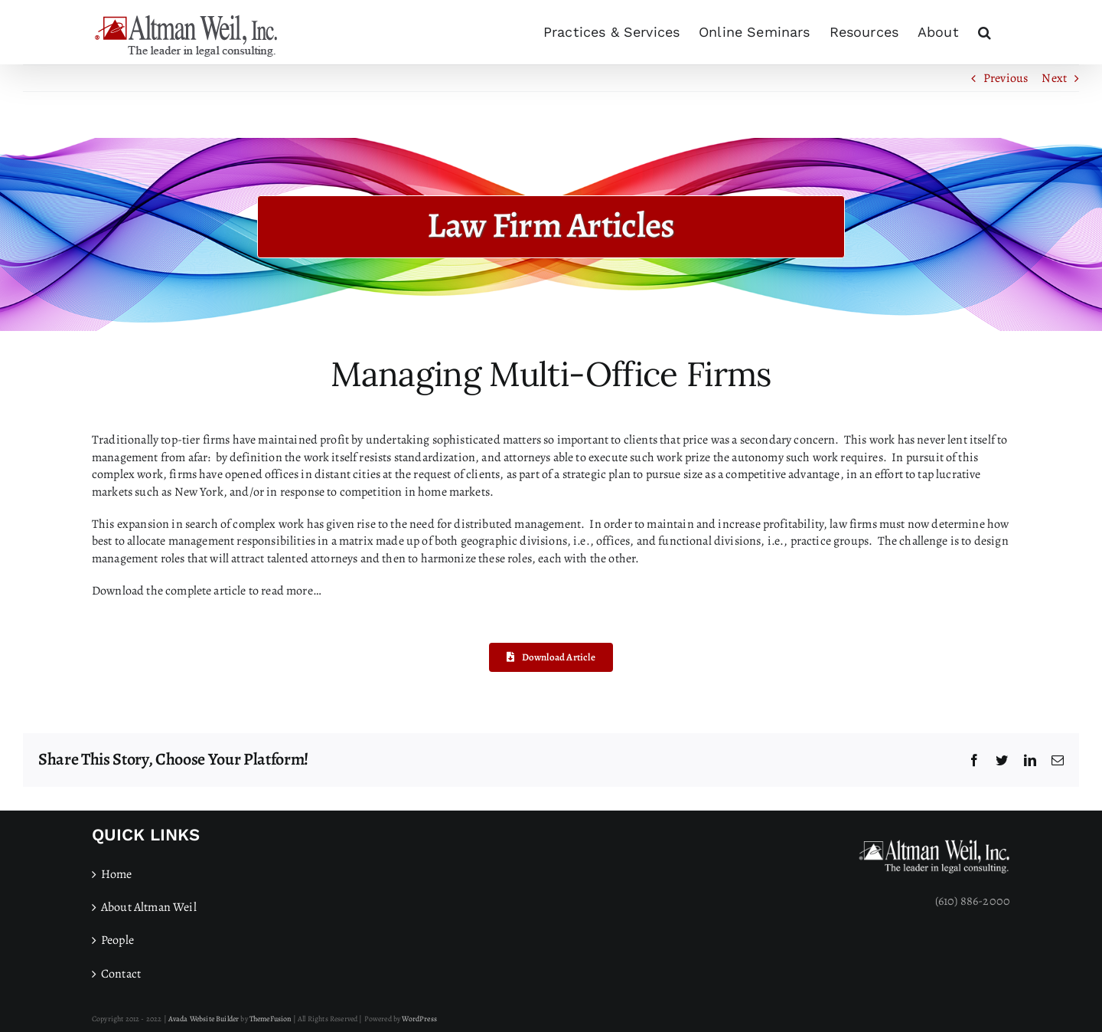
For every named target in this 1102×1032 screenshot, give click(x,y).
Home (116, 874)
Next (1054, 78)
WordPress (419, 1019)
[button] (984, 32)
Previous (1005, 78)
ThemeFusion (270, 1019)
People (117, 940)
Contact (121, 973)
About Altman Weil (149, 907)
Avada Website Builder (203, 1019)
